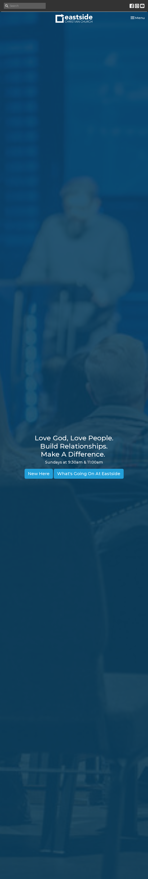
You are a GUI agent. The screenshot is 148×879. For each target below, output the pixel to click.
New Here (39, 473)
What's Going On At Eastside (88, 473)
